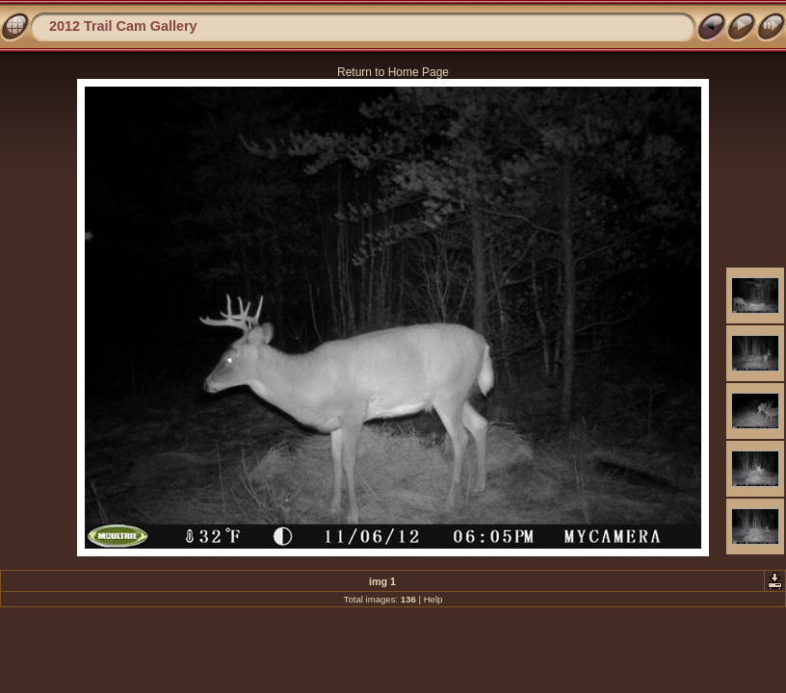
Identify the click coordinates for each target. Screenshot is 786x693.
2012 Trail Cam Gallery (123, 26)
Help (433, 599)
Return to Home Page (393, 72)
